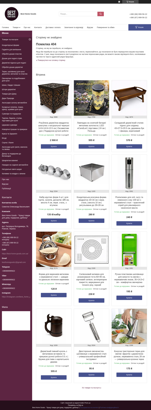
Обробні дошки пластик (12, 54)
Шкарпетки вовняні (10, 160)
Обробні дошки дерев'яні (12, 67)
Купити (54, 146)
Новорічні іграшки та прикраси (14, 129)
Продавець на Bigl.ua (75, 405)
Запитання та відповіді (73, 27)
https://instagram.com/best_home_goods (18, 297)
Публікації (6, 188)
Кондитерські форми (10, 45)
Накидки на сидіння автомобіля (15, 165)
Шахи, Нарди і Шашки (11, 85)
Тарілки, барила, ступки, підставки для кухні (12, 119)
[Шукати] (100, 14)
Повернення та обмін (106, 27)
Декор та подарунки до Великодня (11, 155)
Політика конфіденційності (109, 407)
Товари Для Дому (9, 94)
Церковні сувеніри (9, 125)
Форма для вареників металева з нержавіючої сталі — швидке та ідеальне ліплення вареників (54, 277)
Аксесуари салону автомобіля (14, 103)
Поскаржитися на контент (89, 407)
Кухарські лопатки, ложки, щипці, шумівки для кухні (12, 108)
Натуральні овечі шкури (12, 169)
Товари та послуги (10, 39)
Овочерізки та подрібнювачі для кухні (13, 79)
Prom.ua (87, 403)
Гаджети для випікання (11, 50)
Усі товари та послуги (91, 388)
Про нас (27, 27)
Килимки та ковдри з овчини (13, 174)
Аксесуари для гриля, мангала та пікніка (14, 148)
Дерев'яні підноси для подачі (14, 63)
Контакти (38, 27)
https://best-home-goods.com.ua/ (15, 254)
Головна (5, 27)
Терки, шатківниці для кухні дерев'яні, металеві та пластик (14, 73)
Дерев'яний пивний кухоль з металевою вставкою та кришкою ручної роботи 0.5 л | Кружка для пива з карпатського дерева (54, 356)
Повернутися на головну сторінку (51, 60)
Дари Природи (8, 98)
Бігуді (4, 138)
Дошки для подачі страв (12, 58)
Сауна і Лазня (7, 143)
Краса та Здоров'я (9, 134)
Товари (16, 27)
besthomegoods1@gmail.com (14, 262)
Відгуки (90, 27)
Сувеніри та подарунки (11, 114)
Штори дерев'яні (9, 89)
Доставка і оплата (52, 27)
